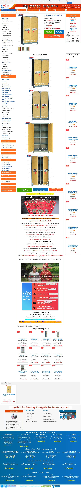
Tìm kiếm (69, 3)
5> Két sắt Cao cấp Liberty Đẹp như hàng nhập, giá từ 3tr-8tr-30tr (40, 232)
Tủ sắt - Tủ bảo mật (6, 153)
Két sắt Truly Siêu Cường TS (7, 45)
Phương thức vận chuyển (47, 414)
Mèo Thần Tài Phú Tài (6, 181)
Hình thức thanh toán (30, 413)
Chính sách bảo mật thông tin (48, 419)
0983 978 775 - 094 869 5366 (10, 0)
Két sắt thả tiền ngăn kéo (7, 110)
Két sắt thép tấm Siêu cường (7, 40)
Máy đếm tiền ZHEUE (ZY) (7, 166)
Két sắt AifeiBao (5, 29)
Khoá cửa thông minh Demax (7, 143)
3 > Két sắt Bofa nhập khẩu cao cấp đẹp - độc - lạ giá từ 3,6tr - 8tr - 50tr (40, 227)
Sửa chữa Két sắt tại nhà (7, 190)
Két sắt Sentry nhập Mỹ (6, 33)
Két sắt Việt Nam (5, 18)
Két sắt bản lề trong (5, 137)
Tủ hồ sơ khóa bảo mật (6, 157)
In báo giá (59, 32)
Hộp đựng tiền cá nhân (6, 172)
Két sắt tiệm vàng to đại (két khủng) (7, 99)
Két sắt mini (43, 9)
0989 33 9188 (24, 0)
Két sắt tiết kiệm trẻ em (6, 90)
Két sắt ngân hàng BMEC (7, 74)
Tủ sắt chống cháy (5, 155)
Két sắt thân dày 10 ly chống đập (8, 101)
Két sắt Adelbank (5, 64)
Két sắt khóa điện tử (6, 121)
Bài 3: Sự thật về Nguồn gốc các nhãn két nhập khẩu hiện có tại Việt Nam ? (40, 248)
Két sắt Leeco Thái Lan (6, 35)
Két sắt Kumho (5, 66)
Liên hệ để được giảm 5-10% (52, 20)
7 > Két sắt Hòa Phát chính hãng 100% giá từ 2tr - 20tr (40, 236)
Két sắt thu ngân (5, 116)
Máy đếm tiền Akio (5, 162)
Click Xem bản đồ (8, 445)
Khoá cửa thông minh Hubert (7, 147)
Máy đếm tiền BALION (6, 164)
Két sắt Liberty (5, 49)
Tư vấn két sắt (29, 418)
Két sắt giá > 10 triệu (6, 133)
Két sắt (3, 15)
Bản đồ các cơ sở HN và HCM (31, 421)
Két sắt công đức (5, 114)
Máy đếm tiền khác (5, 170)
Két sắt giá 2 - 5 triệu (6, 129)
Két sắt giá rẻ (51, 9)
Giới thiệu (28, 419)
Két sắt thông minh (5, 79)
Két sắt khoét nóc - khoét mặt (8, 108)
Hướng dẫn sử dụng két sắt (48, 418)
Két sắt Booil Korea (6, 25)
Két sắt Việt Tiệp (22, 9)
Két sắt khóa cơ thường (6, 118)
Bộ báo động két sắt (6, 184)
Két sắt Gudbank (5, 57)
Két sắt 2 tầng (4, 104)
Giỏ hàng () (71, 1)
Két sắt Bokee (5, 51)
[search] (26, 8)
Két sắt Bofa (4, 27)
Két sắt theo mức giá (6, 125)
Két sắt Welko (5, 68)
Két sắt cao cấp (5, 47)
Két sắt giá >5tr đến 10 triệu (7, 131)
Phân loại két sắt (5, 76)
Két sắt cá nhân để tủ (6, 88)
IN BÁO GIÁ (40, 189)
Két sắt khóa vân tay (6, 123)
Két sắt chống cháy (60, 9)
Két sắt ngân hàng (5, 96)
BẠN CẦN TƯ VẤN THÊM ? (54, 36)
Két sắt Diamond (5, 37)
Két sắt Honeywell (5, 39)
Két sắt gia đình (70, 9)
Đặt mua (49, 32)
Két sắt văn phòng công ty (7, 94)
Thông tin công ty (31, 410)
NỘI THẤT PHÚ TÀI (14, 411)
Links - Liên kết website (30, 414)
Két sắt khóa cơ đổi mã (6, 120)
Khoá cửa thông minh (6, 141)
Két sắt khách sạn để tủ (6, 86)
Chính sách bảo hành (47, 416)
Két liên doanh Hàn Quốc (6, 62)
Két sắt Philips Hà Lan (6, 31)
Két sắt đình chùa (5, 112)
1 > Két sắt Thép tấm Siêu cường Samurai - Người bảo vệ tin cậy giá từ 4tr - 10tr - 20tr (40, 223)
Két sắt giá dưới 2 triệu (6, 127)
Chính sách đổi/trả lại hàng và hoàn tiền (50, 421)
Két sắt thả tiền (5, 106)
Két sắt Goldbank (5, 72)
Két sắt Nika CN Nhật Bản (7, 53)
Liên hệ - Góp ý (29, 416)
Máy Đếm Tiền (5, 160)
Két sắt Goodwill (5, 55)
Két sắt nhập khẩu (5, 23)
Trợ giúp (46, 410)
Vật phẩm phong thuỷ (6, 178)
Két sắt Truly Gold (5, 59)
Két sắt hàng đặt (5, 103)
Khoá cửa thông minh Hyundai (8, 145)
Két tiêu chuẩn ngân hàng (7, 70)
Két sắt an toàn (5, 135)
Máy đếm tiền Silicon (6, 168)
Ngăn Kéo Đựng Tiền (6, 175)
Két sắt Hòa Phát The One (33, 9)
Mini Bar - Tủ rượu (5, 187)
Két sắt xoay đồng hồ (6, 138)
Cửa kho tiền (4, 149)
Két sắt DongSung (5, 61)
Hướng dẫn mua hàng (47, 413)
